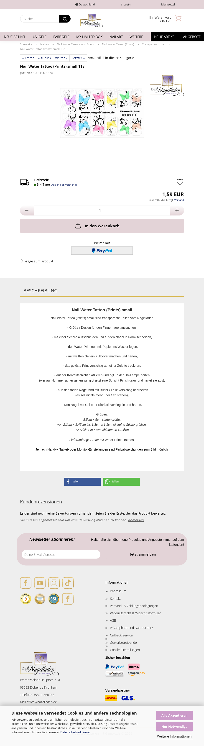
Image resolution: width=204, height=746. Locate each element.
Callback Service (121, 635)
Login (125, 4)
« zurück (44, 58)
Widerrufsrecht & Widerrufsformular (135, 613)
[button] (27, 210)
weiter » (61, 58)
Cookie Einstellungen (125, 650)
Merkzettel (167, 4)
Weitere (136, 36)
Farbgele (61, 36)
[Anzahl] (102, 210)
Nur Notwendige (174, 726)
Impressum (118, 591)
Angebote (192, 36)
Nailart (116, 36)
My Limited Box (89, 36)
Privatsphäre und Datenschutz (131, 628)
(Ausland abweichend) (64, 184)
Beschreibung (40, 290)
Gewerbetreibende (123, 642)
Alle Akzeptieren (174, 715)
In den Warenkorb (97, 225)
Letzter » (78, 58)
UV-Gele (39, 36)
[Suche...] (65, 19)
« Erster (28, 58)
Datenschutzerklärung (75, 732)
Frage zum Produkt (39, 261)
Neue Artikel (15, 36)
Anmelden (136, 520)
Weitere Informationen (174, 736)
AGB (113, 620)
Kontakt (115, 598)
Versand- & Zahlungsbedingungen (134, 606)
